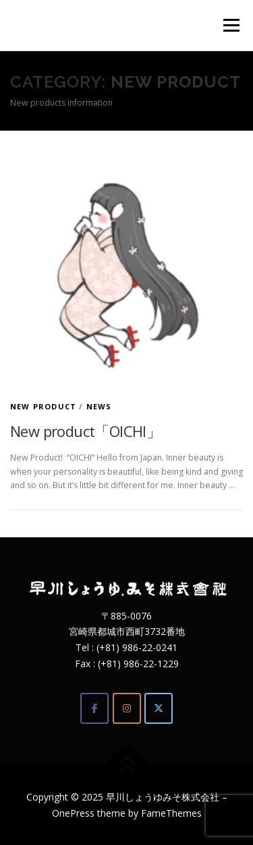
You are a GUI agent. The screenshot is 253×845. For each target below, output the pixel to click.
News (99, 406)
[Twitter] (158, 708)
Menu (230, 25)
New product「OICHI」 (85, 431)
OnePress (73, 813)
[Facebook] (94, 708)
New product (43, 406)
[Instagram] (127, 708)
